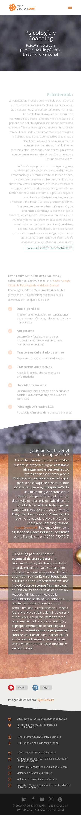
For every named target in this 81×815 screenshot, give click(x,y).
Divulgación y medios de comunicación (37, 742)
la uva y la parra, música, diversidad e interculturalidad (37, 726)
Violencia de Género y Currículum (34, 773)
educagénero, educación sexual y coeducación (42, 718)
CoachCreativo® (26, 527)
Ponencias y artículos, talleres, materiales (39, 736)
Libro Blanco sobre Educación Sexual (36, 752)
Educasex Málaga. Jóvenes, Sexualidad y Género (42, 767)
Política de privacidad (49, 810)
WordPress (24, 810)
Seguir (21, 687)
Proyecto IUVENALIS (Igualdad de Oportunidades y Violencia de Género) (44, 786)
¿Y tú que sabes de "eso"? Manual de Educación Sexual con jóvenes (42, 760)
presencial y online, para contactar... (48, 248)
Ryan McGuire (45, 700)
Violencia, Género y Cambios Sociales (37, 779)
